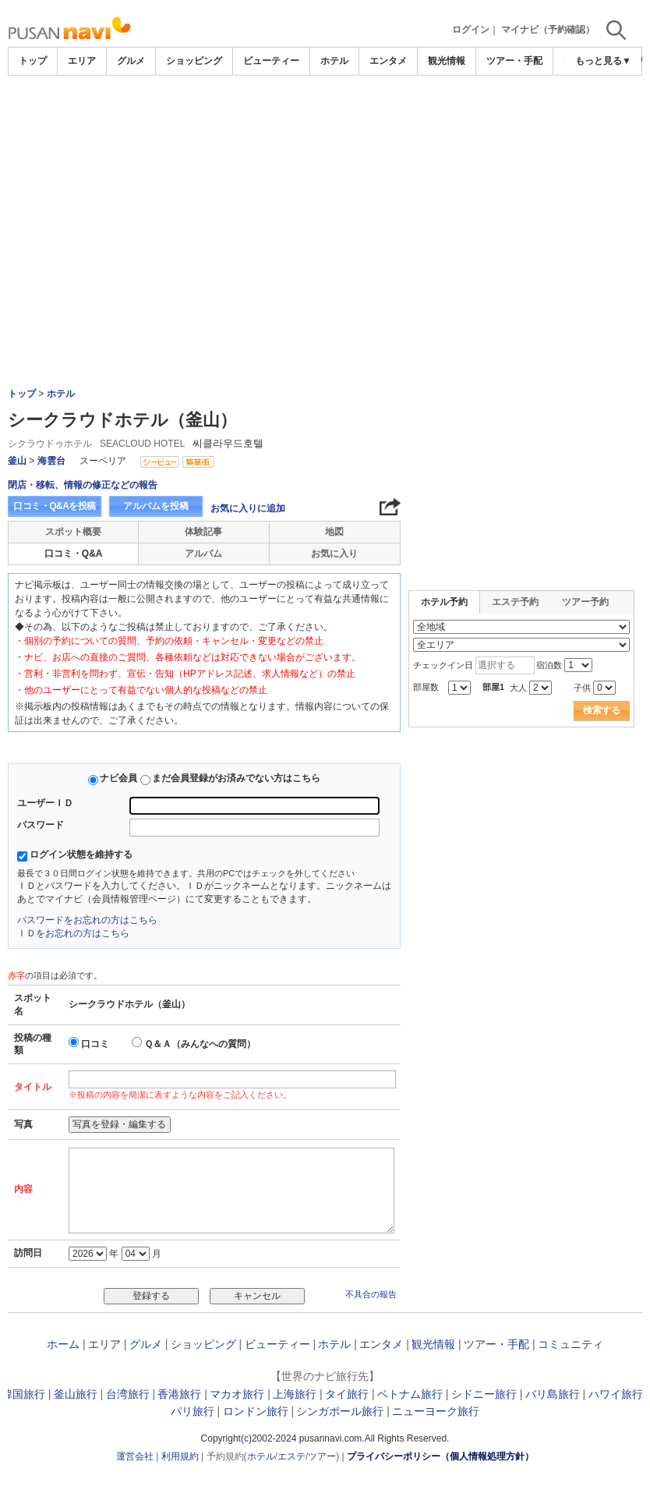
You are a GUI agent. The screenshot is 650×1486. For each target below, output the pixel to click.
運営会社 (135, 1456)
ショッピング (194, 60)
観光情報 (446, 60)
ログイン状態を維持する (81, 854)
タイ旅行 (347, 1394)
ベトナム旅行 (410, 1394)
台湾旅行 (128, 1394)
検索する (601, 710)
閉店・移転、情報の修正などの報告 (82, 484)
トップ (33, 60)
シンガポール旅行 (339, 1411)
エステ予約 (515, 601)
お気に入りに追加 (247, 508)
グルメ (131, 60)
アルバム (203, 553)
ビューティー (271, 60)
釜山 (17, 460)
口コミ (95, 1043)
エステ (291, 1456)
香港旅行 (179, 1394)
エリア (82, 60)
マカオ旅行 (237, 1394)
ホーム (63, 1344)
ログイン (470, 29)
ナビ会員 (118, 778)
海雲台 (51, 460)
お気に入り (334, 553)
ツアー (322, 1456)
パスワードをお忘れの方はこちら (87, 920)
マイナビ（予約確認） (548, 29)
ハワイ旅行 (615, 1394)
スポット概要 (73, 531)
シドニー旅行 (484, 1394)
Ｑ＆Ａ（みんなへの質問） (200, 1043)
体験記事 (203, 531)
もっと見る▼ (603, 60)
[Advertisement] (325, 118)
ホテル (334, 60)
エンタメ (388, 60)
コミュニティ (570, 1344)
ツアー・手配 (514, 60)
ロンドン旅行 (255, 1411)
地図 (334, 531)
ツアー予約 (585, 601)
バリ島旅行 (552, 1394)
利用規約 (180, 1456)
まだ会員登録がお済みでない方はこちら (236, 778)
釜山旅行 (75, 1394)
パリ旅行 (192, 1411)
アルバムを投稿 (156, 506)
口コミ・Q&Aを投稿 (54, 506)
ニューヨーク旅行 (435, 1411)
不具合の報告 (371, 1294)
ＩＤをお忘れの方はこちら (73, 933)
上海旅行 (294, 1394)
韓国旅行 (23, 1394)
